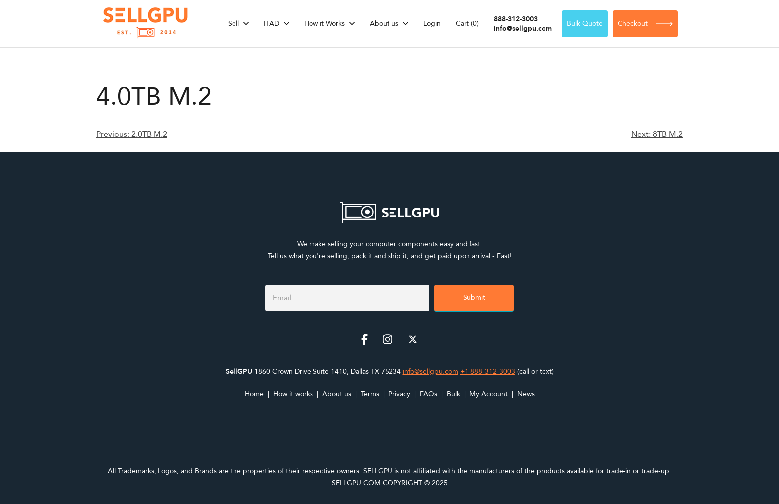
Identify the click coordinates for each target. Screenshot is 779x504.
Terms (370, 394)
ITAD (271, 23)
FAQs (428, 394)
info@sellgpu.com (523, 28)
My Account (488, 394)
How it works (293, 394)
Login (432, 23)
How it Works (324, 23)
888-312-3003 (516, 19)
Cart (467, 23)
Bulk (453, 394)
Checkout (645, 23)
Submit (474, 297)
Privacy (399, 394)
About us (384, 23)
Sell (233, 23)
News (526, 394)
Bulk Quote (585, 23)
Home (254, 394)
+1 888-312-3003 (487, 371)
